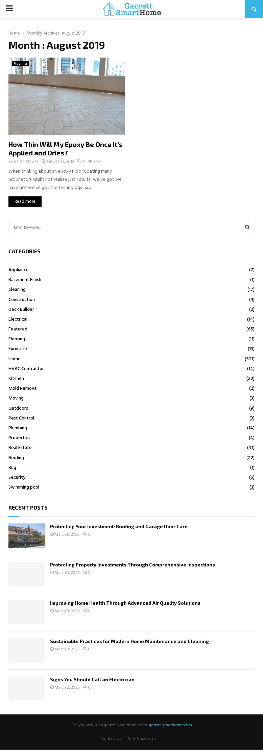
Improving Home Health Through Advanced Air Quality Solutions (125, 603)
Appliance (18, 270)
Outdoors (18, 408)
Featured (17, 329)
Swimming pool (23, 487)
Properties (19, 438)
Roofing (16, 458)
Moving (16, 398)
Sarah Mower (26, 161)
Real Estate (20, 448)
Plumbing (17, 428)
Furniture (17, 349)
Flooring (20, 63)
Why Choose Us (142, 739)
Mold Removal (23, 388)
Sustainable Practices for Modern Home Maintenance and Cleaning (129, 641)
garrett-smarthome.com (170, 725)
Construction (21, 300)
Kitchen (16, 379)
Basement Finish (24, 280)
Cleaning (17, 290)
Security (16, 477)
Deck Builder (21, 310)
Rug (12, 468)
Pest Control (21, 418)
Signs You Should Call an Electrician (92, 679)
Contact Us (111, 739)
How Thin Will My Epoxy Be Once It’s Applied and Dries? (65, 148)
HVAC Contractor (26, 369)
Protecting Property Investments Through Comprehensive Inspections (132, 564)
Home (14, 359)
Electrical (17, 319)
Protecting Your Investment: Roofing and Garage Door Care (119, 526)
